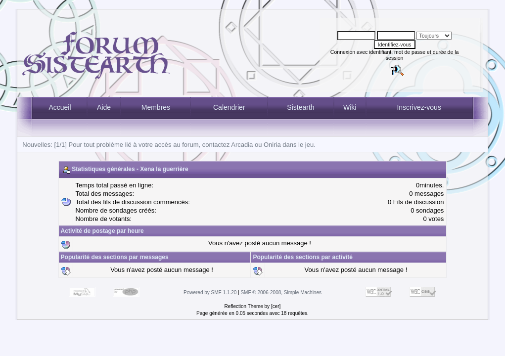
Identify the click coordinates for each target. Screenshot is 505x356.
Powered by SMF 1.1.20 (210, 292)
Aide (104, 107)
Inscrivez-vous (419, 107)
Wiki (349, 107)
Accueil (59, 107)
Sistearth (300, 107)
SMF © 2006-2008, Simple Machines (280, 292)
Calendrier (229, 107)
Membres (155, 107)
